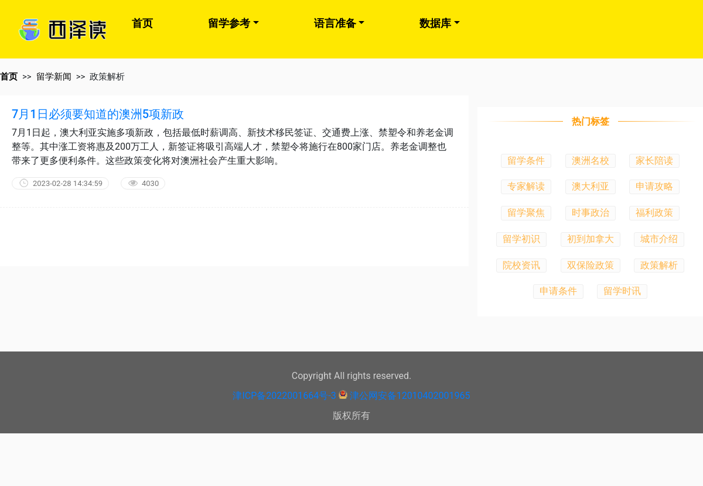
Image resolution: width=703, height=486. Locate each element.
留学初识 (521, 238)
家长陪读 (654, 160)
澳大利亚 (590, 186)
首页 (142, 23)
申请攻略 (654, 186)
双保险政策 (590, 265)
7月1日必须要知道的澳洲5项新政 (98, 114)
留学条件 (526, 160)
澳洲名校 (590, 160)
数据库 (435, 23)
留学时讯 (622, 291)
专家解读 (526, 186)
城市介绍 (659, 238)
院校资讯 (521, 265)
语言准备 (335, 23)
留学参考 (229, 23)
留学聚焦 (526, 212)
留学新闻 (53, 76)
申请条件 (558, 291)
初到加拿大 (590, 238)
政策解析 (659, 265)
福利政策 (654, 212)
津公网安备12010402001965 (410, 395)
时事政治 (590, 212)
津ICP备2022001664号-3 (284, 395)
